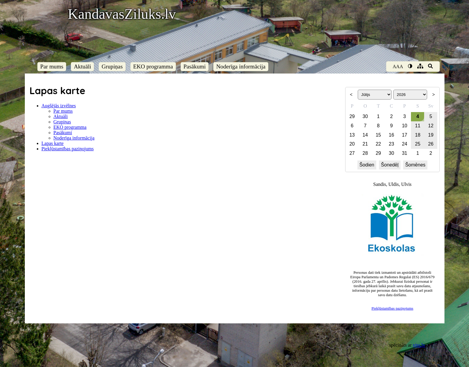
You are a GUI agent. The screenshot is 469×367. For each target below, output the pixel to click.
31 (404, 153)
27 (352, 153)
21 (365, 143)
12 (430, 125)
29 (352, 116)
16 (391, 134)
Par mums (51, 66)
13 (352, 134)
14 (365, 134)
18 (418, 134)
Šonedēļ (390, 164)
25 (418, 143)
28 (365, 153)
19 (430, 134)
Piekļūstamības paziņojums (68, 148)
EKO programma (153, 66)
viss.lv (419, 345)
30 (365, 116)
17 (404, 134)
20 (352, 143)
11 (418, 125)
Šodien (366, 164)
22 (378, 143)
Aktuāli (82, 66)
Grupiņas (112, 66)
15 (378, 134)
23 (391, 143)
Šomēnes (415, 164)
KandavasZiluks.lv (122, 14)
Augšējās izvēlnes (59, 105)
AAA (398, 66)
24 (404, 143)
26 (430, 143)
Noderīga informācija (241, 66)
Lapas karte (53, 143)
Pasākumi (194, 66)
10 (404, 125)
